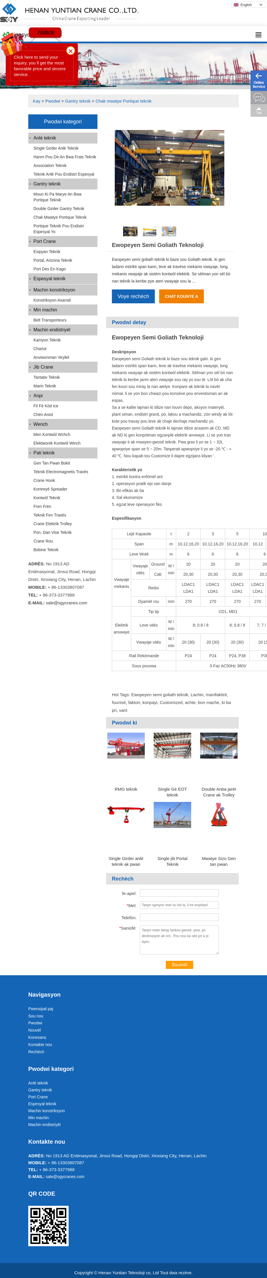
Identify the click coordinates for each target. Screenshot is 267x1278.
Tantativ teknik (46, 377)
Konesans (37, 1037)
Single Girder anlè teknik (55, 148)
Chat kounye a (181, 296)
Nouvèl (34, 1030)
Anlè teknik (44, 137)
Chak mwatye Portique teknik (123, 101)
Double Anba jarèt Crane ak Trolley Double (219, 795)
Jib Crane (43, 367)
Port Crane (44, 241)
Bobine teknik (46, 549)
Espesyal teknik (49, 278)
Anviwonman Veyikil (51, 357)
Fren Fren (42, 506)
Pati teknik (44, 452)
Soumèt (179, 964)
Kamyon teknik (47, 340)
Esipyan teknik (46, 251)
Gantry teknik (78, 101)
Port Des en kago (49, 269)
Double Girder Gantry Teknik (58, 208)
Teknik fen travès (49, 515)
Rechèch (36, 1051)
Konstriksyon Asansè (52, 300)
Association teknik (50, 165)
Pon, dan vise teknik (52, 532)
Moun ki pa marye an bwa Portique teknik (57, 197)
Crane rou (43, 541)
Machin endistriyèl (51, 329)
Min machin (45, 309)
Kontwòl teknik (46, 497)
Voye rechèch (133, 296)
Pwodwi (52, 101)
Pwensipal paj (40, 1008)
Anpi (38, 395)
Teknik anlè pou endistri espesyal (63, 174)
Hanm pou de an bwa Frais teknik (64, 157)
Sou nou (35, 1016)
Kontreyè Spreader (50, 489)
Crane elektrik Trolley (52, 523)
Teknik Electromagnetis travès (60, 471)
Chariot (39, 348)
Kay (36, 101)
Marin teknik (44, 386)
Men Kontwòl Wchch (51, 434)
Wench (40, 424)
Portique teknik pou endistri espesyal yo (58, 229)
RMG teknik (126, 789)
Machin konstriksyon (54, 289)
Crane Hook (44, 480)
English (243, 5)
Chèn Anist (43, 414)
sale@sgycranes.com (66, 602)
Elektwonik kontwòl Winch (56, 443)
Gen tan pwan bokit (51, 463)
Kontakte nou (40, 1044)
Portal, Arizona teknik (52, 260)
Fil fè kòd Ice (45, 406)
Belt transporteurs (49, 320)
